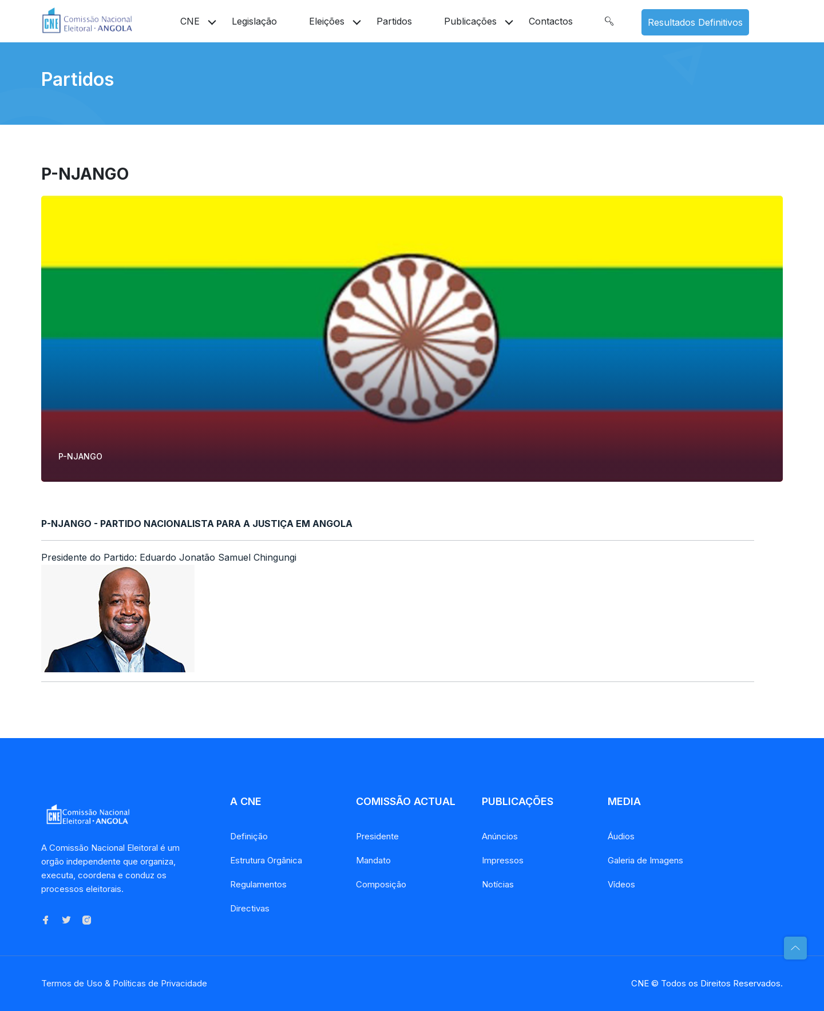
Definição (249, 836)
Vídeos (621, 884)
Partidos (394, 21)
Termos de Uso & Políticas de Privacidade (124, 983)
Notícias (498, 884)
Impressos (503, 860)
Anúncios (500, 836)
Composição (381, 884)
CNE (190, 21)
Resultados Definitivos (695, 22)
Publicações (470, 21)
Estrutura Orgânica (266, 860)
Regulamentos (258, 884)
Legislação (254, 21)
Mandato (373, 860)
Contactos (551, 21)
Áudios (621, 836)
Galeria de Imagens (645, 860)
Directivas (250, 908)
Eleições (326, 21)
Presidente (377, 836)
